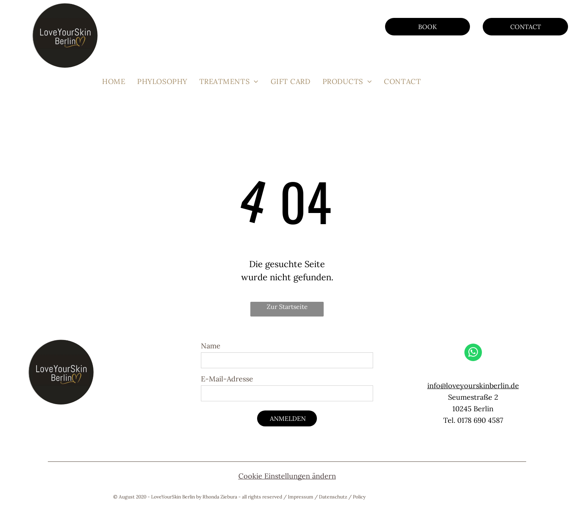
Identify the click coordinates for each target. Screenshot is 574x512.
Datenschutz (333, 497)
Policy (359, 497)
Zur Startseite (287, 307)
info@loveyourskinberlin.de (473, 385)
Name (210, 345)
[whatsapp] (473, 353)
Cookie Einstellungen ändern (287, 476)
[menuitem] (113, 81)
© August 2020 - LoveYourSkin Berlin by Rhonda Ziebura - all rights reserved (197, 497)
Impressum (300, 497)
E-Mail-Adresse (227, 378)
